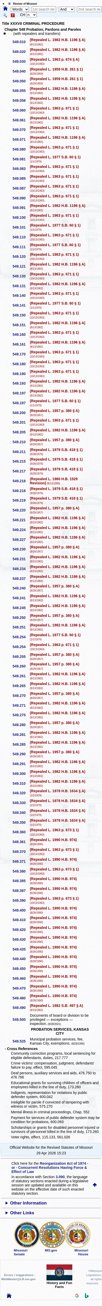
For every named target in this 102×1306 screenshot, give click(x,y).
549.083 (21, 169)
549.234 (21, 569)
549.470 (21, 988)
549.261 (21, 676)
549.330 (21, 803)
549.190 (21, 374)
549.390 (21, 900)
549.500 (21, 1019)
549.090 (21, 198)
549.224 (21, 530)
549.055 (21, 91)
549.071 (21, 139)
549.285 (21, 744)
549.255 (21, 657)
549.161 (21, 344)
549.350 (21, 822)
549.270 (21, 696)
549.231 (21, 559)
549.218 (21, 481)
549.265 (21, 686)
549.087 (21, 188)
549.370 (21, 852)
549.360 (21, 832)
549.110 (21, 237)
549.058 (21, 100)
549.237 (21, 579)
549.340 (21, 813)
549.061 (21, 120)
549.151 (21, 325)
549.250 (21, 618)
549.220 (21, 510)
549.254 (21, 637)
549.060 (21, 110)
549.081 (21, 159)
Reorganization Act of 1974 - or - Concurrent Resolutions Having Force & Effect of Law (49, 1167)
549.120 (21, 256)
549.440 (21, 959)
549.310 (21, 783)
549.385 (21, 881)
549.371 (21, 861)
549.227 (21, 540)
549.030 (21, 61)
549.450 (21, 969)
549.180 (21, 364)
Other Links (22, 1212)
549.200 (21, 413)
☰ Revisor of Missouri (21, 3)
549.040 (21, 71)
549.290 (21, 754)
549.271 (21, 705)
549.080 (21, 149)
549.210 (21, 442)
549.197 (21, 393)
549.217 (21, 471)
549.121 (21, 266)
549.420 (21, 930)
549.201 (21, 422)
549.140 (21, 295)
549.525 (21, 1041)
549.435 (21, 949)
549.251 (21, 627)
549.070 (21, 130)
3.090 (60, 1177)
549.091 (21, 208)
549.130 (21, 276)
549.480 (21, 998)
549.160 (21, 334)
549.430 (21, 939)
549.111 (21, 247)
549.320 (21, 793)
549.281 (21, 735)
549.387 (21, 891)
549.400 (21, 910)
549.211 (21, 452)
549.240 (21, 588)
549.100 (21, 217)
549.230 (21, 549)
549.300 (21, 774)
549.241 (21, 598)
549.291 (21, 764)
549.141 (21, 305)
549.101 (21, 227)
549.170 (21, 354)
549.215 (21, 461)
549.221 (21, 520)
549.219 (21, 500)
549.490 (21, 1008)
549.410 (21, 920)
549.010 (21, 42)
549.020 (21, 52)
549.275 (21, 715)
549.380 (21, 871)
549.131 (21, 286)
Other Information (28, 1203)
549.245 (21, 608)
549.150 (21, 315)
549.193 (21, 383)
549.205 (21, 432)
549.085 (21, 178)
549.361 (21, 842)
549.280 (21, 725)
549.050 (21, 81)
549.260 (21, 666)
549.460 (21, 978)
